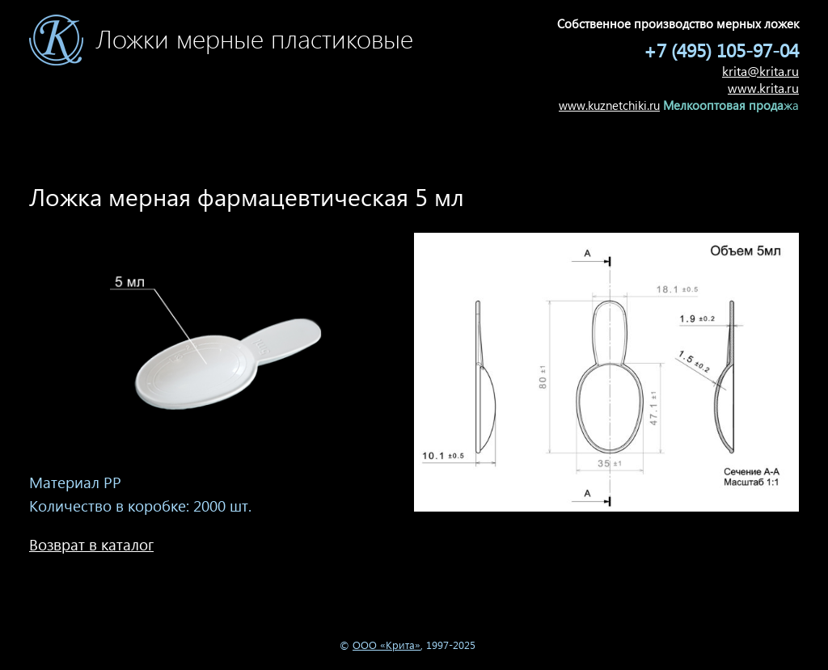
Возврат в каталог (91, 544)
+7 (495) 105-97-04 (721, 49)
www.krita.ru (763, 87)
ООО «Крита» (386, 644)
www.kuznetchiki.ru (609, 105)
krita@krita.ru (760, 70)
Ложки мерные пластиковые (254, 49)
